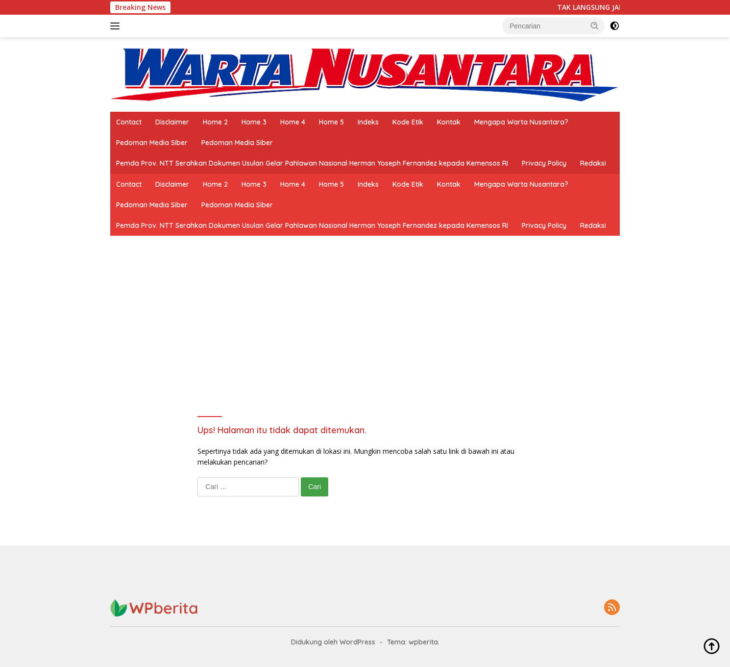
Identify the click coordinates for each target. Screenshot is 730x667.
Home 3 (254, 122)
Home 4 (292, 122)
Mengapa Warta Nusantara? (521, 122)
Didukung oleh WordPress (333, 642)
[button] (595, 25)
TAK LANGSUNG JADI (596, 7)
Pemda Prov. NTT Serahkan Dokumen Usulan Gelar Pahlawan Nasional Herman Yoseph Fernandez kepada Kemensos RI (312, 163)
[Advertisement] (365, 309)
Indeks (368, 122)
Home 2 (215, 122)
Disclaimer (172, 122)
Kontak (449, 122)
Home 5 (331, 122)
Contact (129, 122)
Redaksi (593, 163)
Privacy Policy (544, 163)
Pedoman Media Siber (152, 142)
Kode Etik (407, 122)
